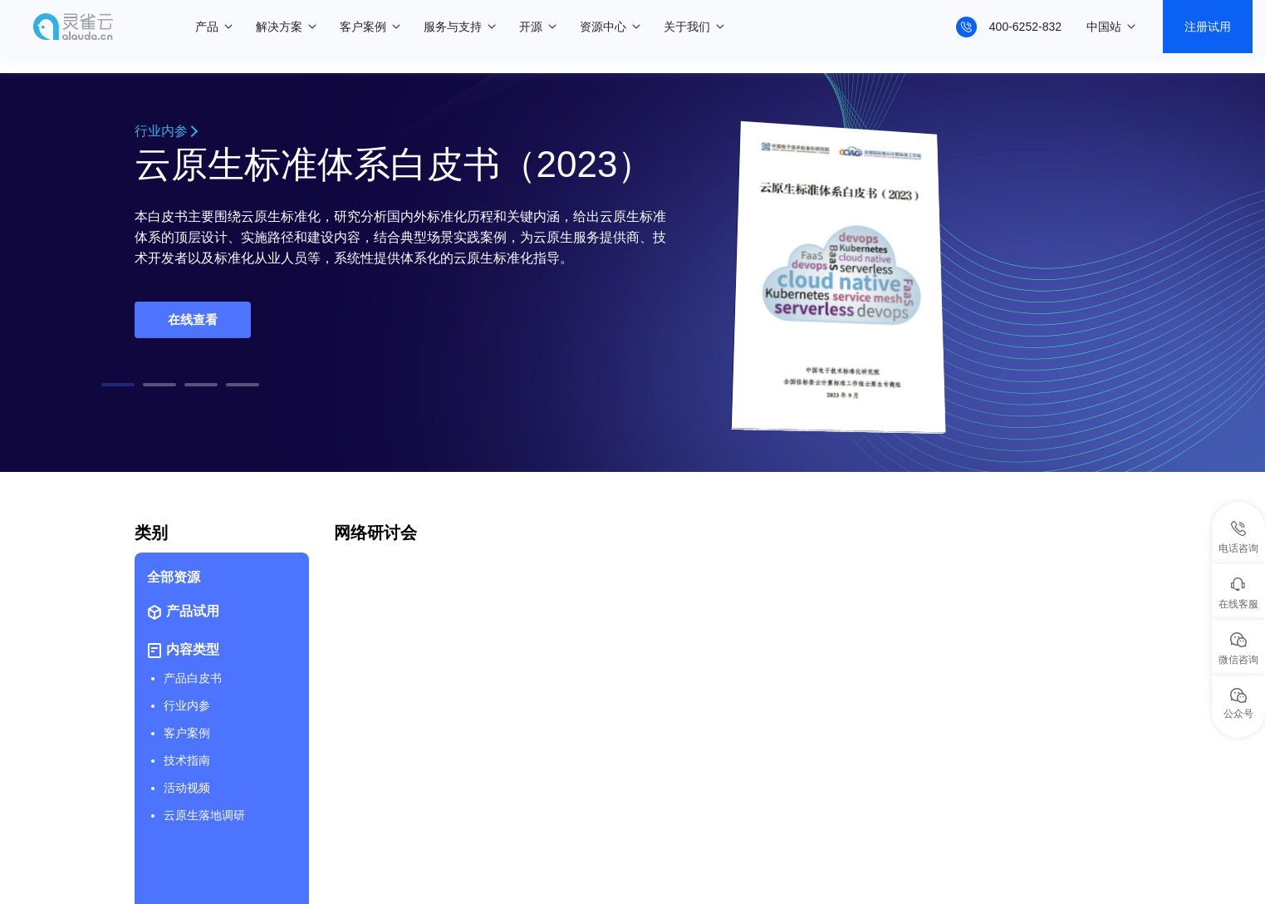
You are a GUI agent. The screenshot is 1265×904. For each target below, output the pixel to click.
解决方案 (279, 26)
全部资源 (173, 577)
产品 (206, 26)
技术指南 (187, 760)
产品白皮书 (193, 678)
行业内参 (165, 131)
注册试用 (1207, 26)
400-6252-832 (1025, 26)
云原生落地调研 (204, 815)
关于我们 (687, 26)
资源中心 (603, 26)
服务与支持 (453, 26)
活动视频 (187, 787)
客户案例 (363, 26)
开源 (530, 26)
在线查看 (193, 319)
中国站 (1103, 26)
